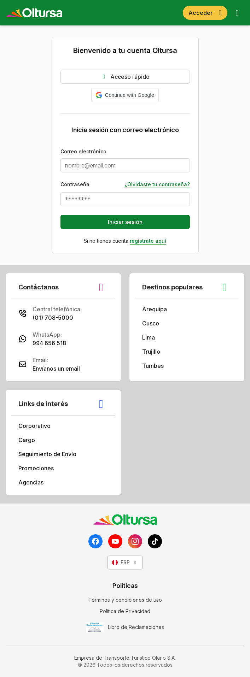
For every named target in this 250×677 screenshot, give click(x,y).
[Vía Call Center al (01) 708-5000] (63, 313)
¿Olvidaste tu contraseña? (157, 184)
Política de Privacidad (125, 611)
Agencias (35, 482)
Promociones (41, 468)
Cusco (155, 323)
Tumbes (158, 365)
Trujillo (156, 351)
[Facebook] (95, 541)
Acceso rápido (125, 76)
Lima (153, 337)
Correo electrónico (83, 151)
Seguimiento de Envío (52, 454)
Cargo (31, 439)
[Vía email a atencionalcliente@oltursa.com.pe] (63, 364)
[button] (125, 95)
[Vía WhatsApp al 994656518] (63, 339)
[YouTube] (115, 541)
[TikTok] (155, 541)
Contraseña (74, 184)
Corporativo (39, 425)
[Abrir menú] (237, 13)
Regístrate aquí (148, 241)
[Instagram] (135, 541)
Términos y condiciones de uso (125, 600)
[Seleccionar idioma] (125, 562)
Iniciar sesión (125, 221)
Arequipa (159, 309)
